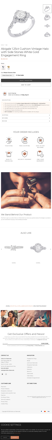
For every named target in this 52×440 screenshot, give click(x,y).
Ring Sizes (3, 386)
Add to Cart (26, 84)
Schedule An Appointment (33, 377)
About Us (29, 371)
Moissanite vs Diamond (6, 391)
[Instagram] (6, 374)
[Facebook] (2, 374)
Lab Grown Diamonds (32, 363)
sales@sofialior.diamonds (42, 339)
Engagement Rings (31, 358)
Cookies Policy (4, 403)
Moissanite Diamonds (32, 365)
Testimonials (30, 373)
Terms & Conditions (5, 399)
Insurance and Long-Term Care (8, 393)
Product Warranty (5, 388)
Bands (28, 360)
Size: (8, 72)
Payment (3, 395)
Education (29, 369)
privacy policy (17, 433)
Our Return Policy (5, 397)
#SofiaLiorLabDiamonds (21, 306)
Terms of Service (38, 345)
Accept (15, 437)
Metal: (2, 63)
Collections (29, 367)
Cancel (5, 437)
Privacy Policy (30, 345)
